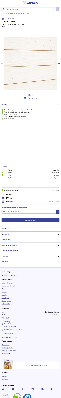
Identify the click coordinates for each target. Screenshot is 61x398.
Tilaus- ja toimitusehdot (9, 303)
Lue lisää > (7, 391)
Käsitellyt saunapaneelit (13, 13)
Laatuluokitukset (7, 235)
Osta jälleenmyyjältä (30, 172)
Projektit (4, 328)
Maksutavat (5, 297)
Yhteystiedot (6, 256)
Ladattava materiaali (8, 238)
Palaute (4, 244)
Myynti (4, 241)
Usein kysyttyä (6, 253)
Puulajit (4, 247)
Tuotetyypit (5, 250)
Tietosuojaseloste (7, 300)
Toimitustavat (6, 305)
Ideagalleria (5, 331)
